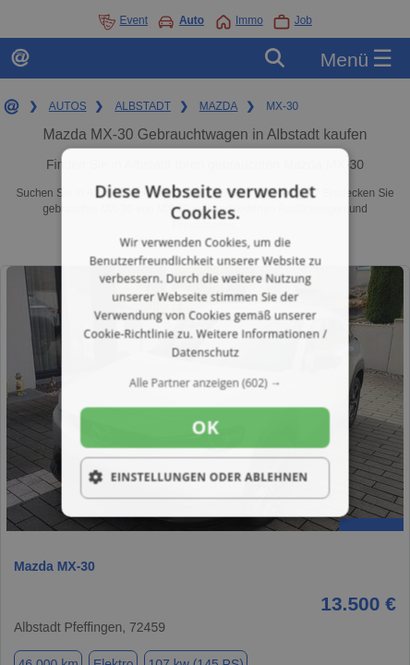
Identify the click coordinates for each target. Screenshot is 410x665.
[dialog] (205, 333)
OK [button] (205, 427)
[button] (205, 383)
